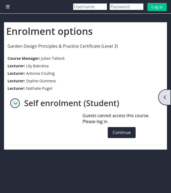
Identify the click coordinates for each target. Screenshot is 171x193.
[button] (15, 103)
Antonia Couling (40, 73)
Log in (157, 7)
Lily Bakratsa (37, 65)
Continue (122, 132)
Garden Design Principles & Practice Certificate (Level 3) (63, 46)
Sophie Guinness (41, 80)
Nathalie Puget (39, 88)
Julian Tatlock (53, 58)
